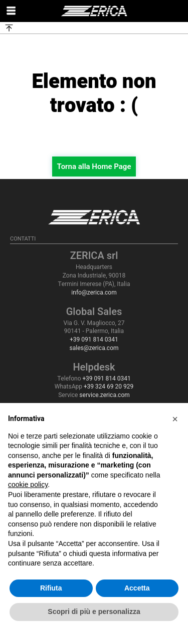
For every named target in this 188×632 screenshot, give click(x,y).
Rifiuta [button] (51, 588)
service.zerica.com (104, 395)
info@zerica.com (93, 292)
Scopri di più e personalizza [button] (94, 612)
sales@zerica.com (93, 348)
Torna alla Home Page (94, 166)
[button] (175, 419)
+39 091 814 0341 (94, 339)
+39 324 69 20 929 (108, 386)
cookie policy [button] (28, 484)
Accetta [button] (137, 588)
